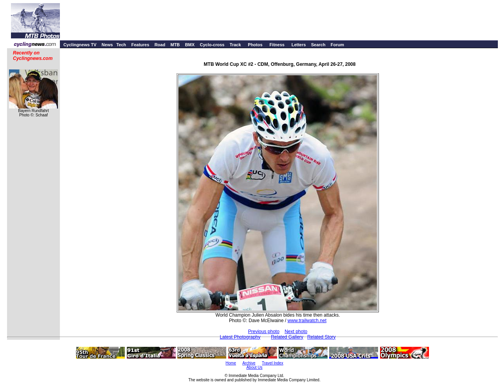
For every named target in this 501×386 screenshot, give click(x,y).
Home (230, 363)
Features (140, 44)
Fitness (277, 44)
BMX (190, 44)
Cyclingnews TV (79, 44)
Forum (337, 44)
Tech (121, 44)
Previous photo (263, 331)
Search (318, 44)
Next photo (296, 331)
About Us (254, 367)
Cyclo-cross (212, 44)
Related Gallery (287, 337)
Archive (248, 363)
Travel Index (272, 363)
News (107, 44)
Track (235, 44)
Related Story (321, 337)
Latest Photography (240, 337)
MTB (175, 44)
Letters (299, 44)
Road (160, 44)
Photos (255, 44)
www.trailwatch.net (307, 320)
